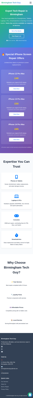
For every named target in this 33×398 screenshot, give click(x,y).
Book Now (16, 88)
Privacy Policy (5, 389)
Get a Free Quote (16, 31)
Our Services (4, 381)
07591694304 (4, 373)
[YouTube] (16, 352)
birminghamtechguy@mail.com (9, 368)
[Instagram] (16, 349)
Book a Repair (5, 386)
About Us (3, 384)
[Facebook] (16, 347)
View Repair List (16, 36)
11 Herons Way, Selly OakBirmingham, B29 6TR (8, 363)
